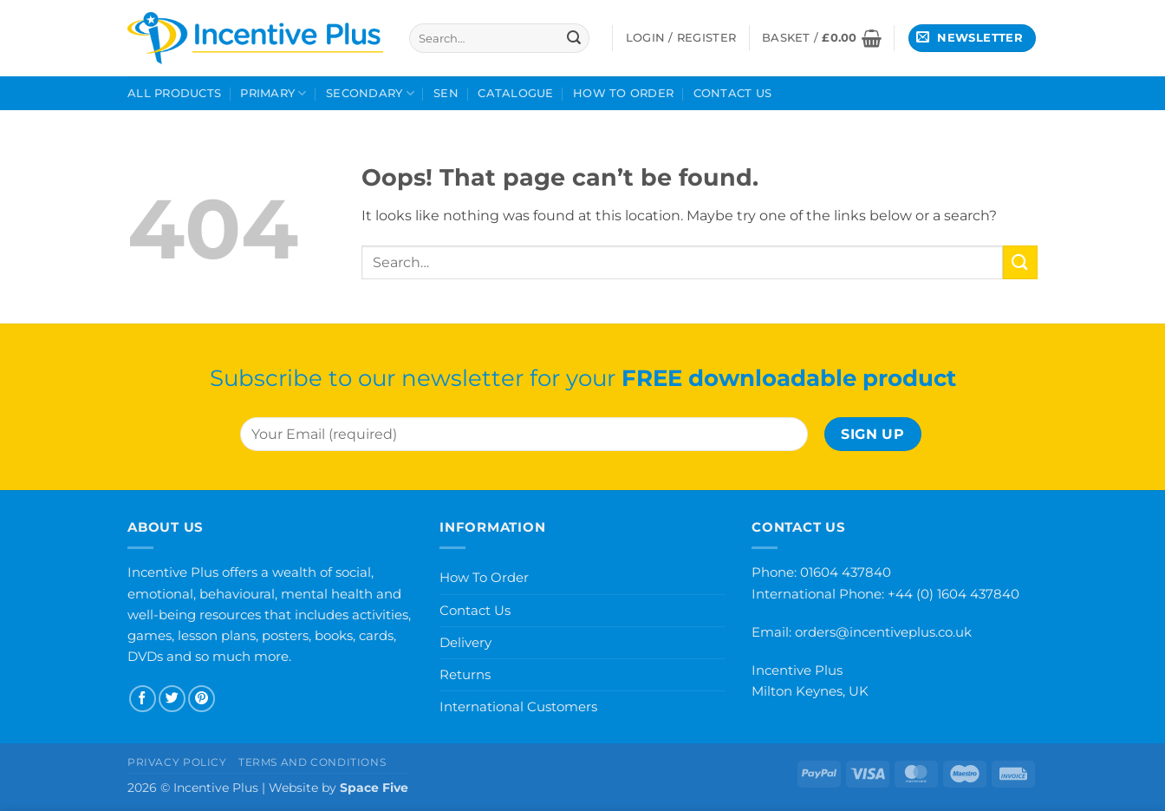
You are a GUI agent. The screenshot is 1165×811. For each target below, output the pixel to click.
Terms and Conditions (312, 761)
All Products (174, 93)
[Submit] (574, 38)
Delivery (465, 642)
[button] (822, 38)
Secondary (370, 93)
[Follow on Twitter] (172, 698)
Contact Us (732, 93)
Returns (465, 674)
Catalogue (515, 93)
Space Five (374, 787)
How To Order (623, 93)
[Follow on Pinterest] (201, 698)
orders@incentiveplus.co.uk (883, 632)
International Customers (518, 706)
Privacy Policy (177, 761)
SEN (446, 93)
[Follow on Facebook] (142, 698)
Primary (273, 93)
